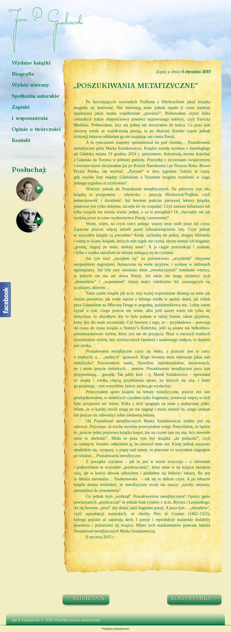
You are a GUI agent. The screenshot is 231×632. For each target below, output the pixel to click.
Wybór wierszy (30, 85)
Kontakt (21, 140)
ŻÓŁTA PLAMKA (194, 599)
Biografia (23, 74)
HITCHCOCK (86, 599)
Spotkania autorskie (35, 96)
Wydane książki (31, 63)
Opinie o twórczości (36, 129)
